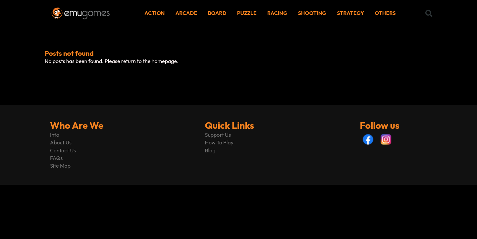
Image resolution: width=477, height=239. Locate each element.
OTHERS (385, 13)
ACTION (154, 13)
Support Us (218, 134)
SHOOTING (312, 13)
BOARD (217, 13)
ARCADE (186, 13)
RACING (277, 13)
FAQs (56, 158)
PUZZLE (247, 13)
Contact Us (63, 150)
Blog (210, 150)
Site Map (60, 165)
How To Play (219, 142)
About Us (61, 142)
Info (54, 134)
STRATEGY (350, 13)
